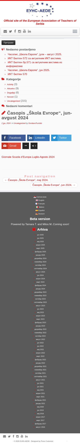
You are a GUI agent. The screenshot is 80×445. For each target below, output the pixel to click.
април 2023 (40, 316)
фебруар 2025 (40, 252)
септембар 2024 (40, 268)
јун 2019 (40, 410)
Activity (10, 84)
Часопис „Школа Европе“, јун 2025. (29, 70)
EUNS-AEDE (25, 441)
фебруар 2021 (40, 400)
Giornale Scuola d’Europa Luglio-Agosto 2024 (28, 156)
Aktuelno (11, 88)
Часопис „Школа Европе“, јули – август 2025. (35, 54)
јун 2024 (40, 275)
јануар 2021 (40, 403)
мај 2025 (40, 241)
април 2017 (40, 417)
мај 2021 (40, 390)
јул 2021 (40, 383)
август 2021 (40, 380)
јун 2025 (40, 238)
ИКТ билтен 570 (17, 74)
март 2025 (40, 248)
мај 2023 (40, 312)
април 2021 (40, 393)
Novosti (10, 97)
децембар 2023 (40, 292)
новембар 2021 (40, 370)
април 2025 (40, 245)
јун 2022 (40, 346)
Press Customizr (47, 441)
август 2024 (40, 272)
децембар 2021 (40, 366)
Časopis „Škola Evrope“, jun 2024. (53, 185)
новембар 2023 (40, 295)
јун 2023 (40, 309)
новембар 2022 (40, 333)
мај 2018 (40, 413)
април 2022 (40, 353)
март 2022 (40, 356)
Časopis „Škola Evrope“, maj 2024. (26, 180)
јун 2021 (40, 386)
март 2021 (40, 397)
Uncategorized (13, 101)
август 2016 (40, 427)
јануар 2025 (40, 255)
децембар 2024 (40, 258)
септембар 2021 (40, 376)
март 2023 (40, 319)
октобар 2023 (40, 299)
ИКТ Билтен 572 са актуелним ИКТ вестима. (34, 58)
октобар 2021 (40, 373)
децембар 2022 (40, 329)
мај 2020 (40, 407)
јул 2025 (40, 235)
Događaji (11, 93)
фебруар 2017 (40, 424)
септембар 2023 (40, 302)
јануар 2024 (40, 289)
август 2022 (40, 339)
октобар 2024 (40, 265)
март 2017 (40, 420)
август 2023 (40, 306)
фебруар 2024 (40, 285)
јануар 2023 (40, 326)
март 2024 (40, 282)
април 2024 (40, 279)
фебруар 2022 (40, 360)
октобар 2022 (40, 336)
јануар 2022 (40, 363)
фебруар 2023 (40, 322)
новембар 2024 (40, 262)
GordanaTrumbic (35, 123)
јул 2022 (40, 343)
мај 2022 (40, 349)
